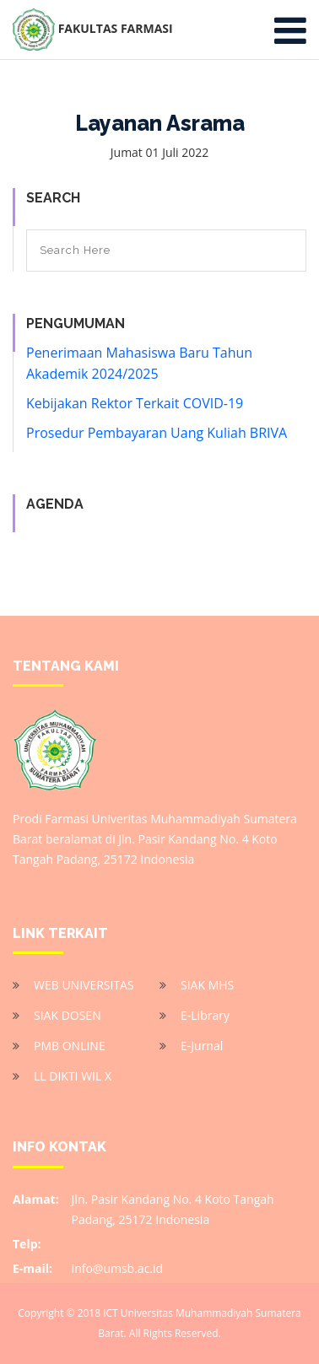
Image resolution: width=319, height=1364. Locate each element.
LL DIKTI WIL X (72, 1076)
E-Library (205, 1015)
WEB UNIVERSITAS (84, 985)
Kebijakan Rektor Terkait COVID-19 (134, 403)
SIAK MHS (207, 985)
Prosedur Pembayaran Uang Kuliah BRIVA (156, 432)
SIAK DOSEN (67, 1015)
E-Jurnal (202, 1046)
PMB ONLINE (69, 1046)
